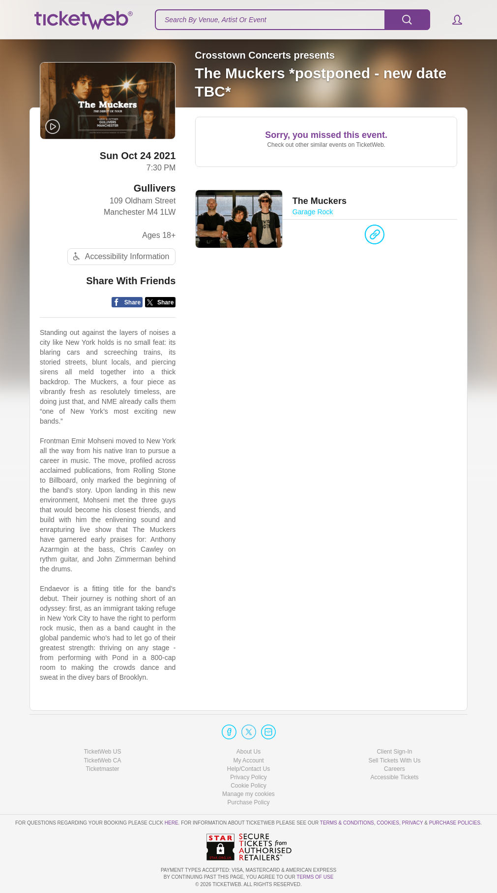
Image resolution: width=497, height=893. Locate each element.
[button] (452, 19)
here (171, 823)
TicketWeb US (102, 751)
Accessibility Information (120, 256)
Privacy (412, 823)
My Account (248, 760)
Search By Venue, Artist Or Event (215, 20)
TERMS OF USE (314, 877)
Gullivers (155, 188)
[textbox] (292, 19)
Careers (394, 768)
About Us (248, 751)
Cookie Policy (248, 785)
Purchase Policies (454, 823)
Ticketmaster (102, 768)
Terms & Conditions (347, 823)
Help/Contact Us (248, 768)
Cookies (388, 823)
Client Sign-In (394, 751)
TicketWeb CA (102, 760)
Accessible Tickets (394, 777)
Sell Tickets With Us (394, 760)
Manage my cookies (248, 794)
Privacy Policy (248, 777)
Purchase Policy (248, 802)
